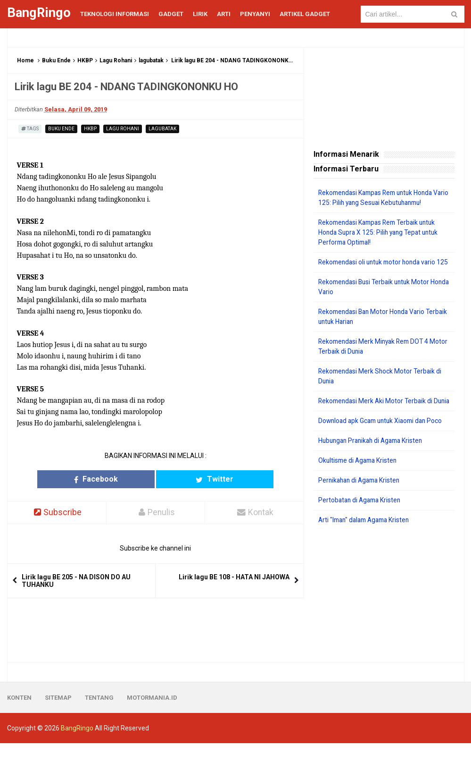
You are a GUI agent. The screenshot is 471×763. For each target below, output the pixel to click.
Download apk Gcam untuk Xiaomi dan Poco (383, 440)
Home (25, 60)
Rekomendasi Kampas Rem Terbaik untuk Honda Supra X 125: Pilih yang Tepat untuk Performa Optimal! (381, 232)
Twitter (192, 479)
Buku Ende (56, 60)
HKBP (85, 60)
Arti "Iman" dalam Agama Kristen (367, 539)
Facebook (118, 479)
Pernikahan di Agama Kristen (361, 500)
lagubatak (151, 60)
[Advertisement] (384, 613)
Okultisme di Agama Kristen (359, 480)
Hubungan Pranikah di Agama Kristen (373, 460)
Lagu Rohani (115, 60)
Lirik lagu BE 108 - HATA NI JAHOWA (234, 577)
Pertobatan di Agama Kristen (361, 520)
